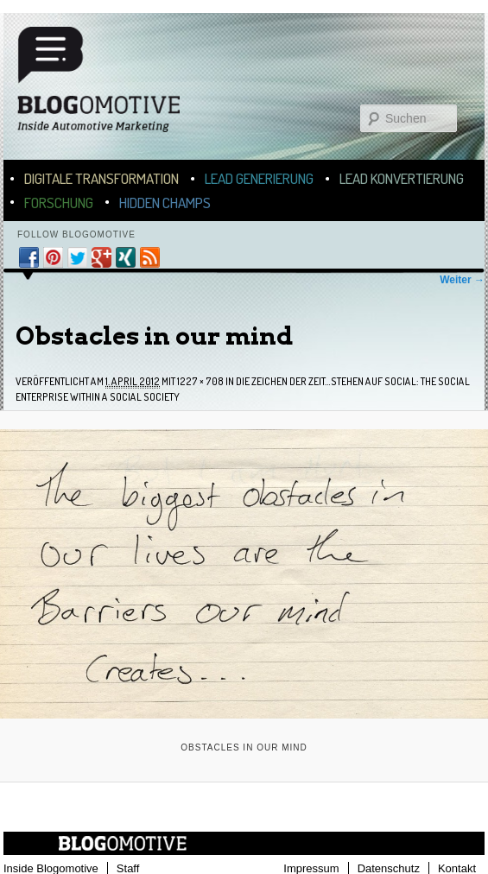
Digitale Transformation (101, 178)
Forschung (58, 202)
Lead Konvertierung (401, 178)
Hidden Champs (165, 202)
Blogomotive (109, 87)
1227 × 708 (200, 381)
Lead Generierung (259, 178)
